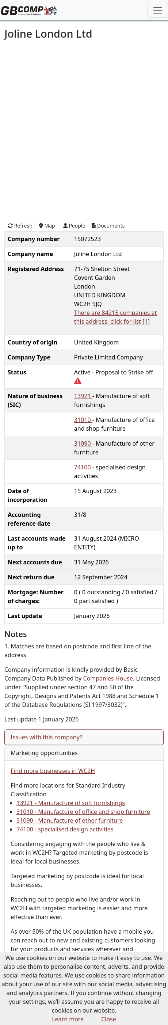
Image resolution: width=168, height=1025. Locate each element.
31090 (83, 443)
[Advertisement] (84, 130)
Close (108, 1019)
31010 (83, 420)
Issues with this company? (46, 737)
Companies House (108, 678)
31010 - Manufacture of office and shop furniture (83, 812)
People (74, 225)
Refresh (20, 225)
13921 (83, 396)
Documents (108, 225)
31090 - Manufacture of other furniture (69, 820)
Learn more (68, 1019)
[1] (146, 321)
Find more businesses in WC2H (53, 771)
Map (47, 225)
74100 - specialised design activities (64, 829)
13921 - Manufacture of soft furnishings (70, 803)
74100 (83, 467)
